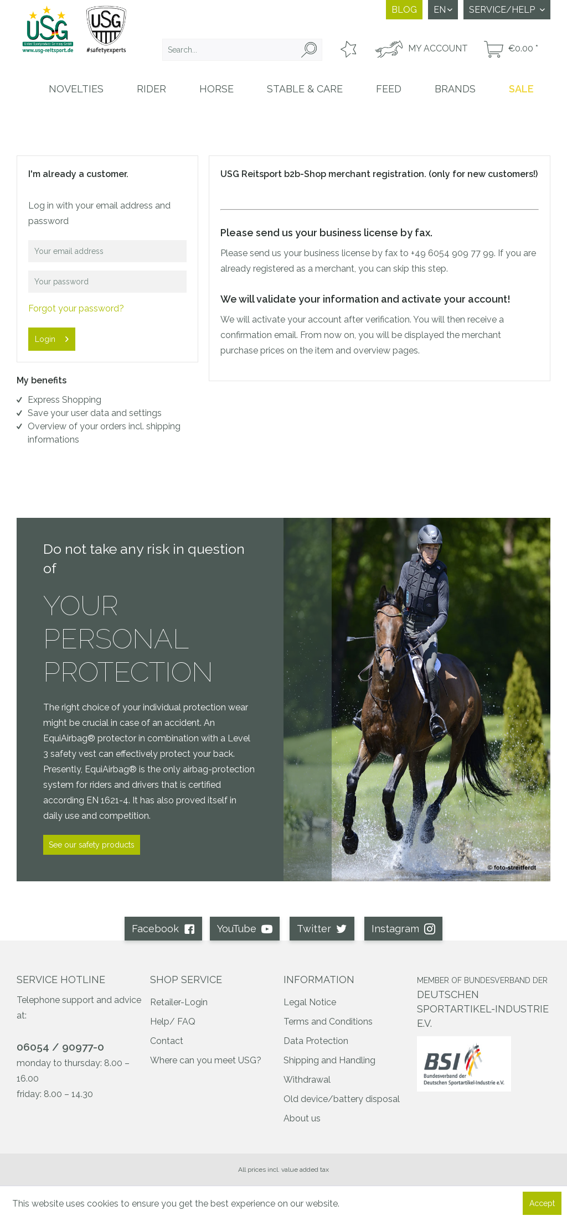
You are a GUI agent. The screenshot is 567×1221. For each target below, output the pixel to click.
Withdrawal (307, 1079)
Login (52, 337)
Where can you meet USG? (205, 1060)
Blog (404, 9)
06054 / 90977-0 (60, 1047)
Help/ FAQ (172, 1021)
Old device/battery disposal (342, 1099)
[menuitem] (242, 50)
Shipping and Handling (329, 1060)
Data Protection (316, 1041)
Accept (542, 1203)
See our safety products (92, 844)
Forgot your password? (76, 308)
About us (302, 1118)
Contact (166, 1041)
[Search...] (242, 50)
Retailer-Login (179, 1002)
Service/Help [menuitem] (503, 9)
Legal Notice (310, 1002)
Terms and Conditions (328, 1021)
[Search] (309, 50)
